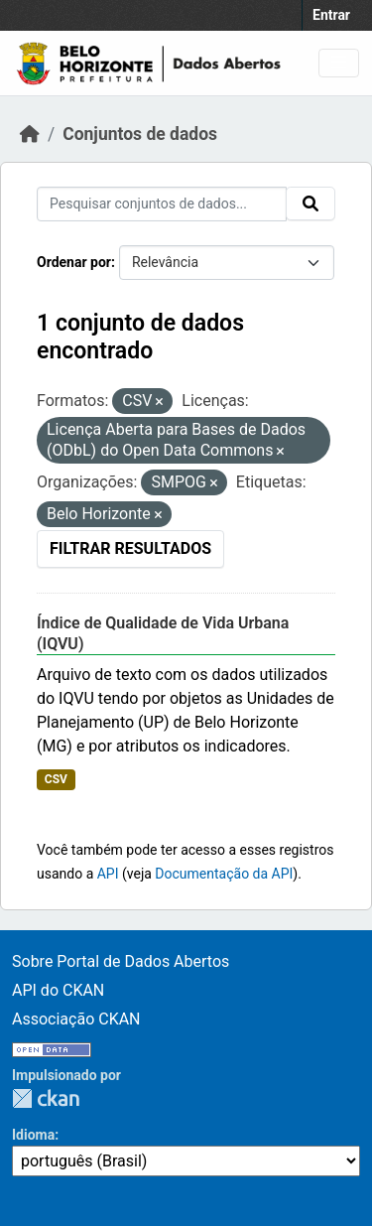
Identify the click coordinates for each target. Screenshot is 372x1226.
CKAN (45, 1098)
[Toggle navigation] (338, 63)
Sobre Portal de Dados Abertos (120, 961)
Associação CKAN (76, 1019)
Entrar (331, 15)
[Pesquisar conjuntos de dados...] (162, 204)
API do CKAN (58, 990)
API (108, 874)
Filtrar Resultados (130, 548)
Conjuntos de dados (139, 134)
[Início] (30, 134)
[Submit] (310, 203)
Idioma (33, 1135)
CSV (56, 779)
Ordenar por (74, 262)
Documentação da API (224, 874)
